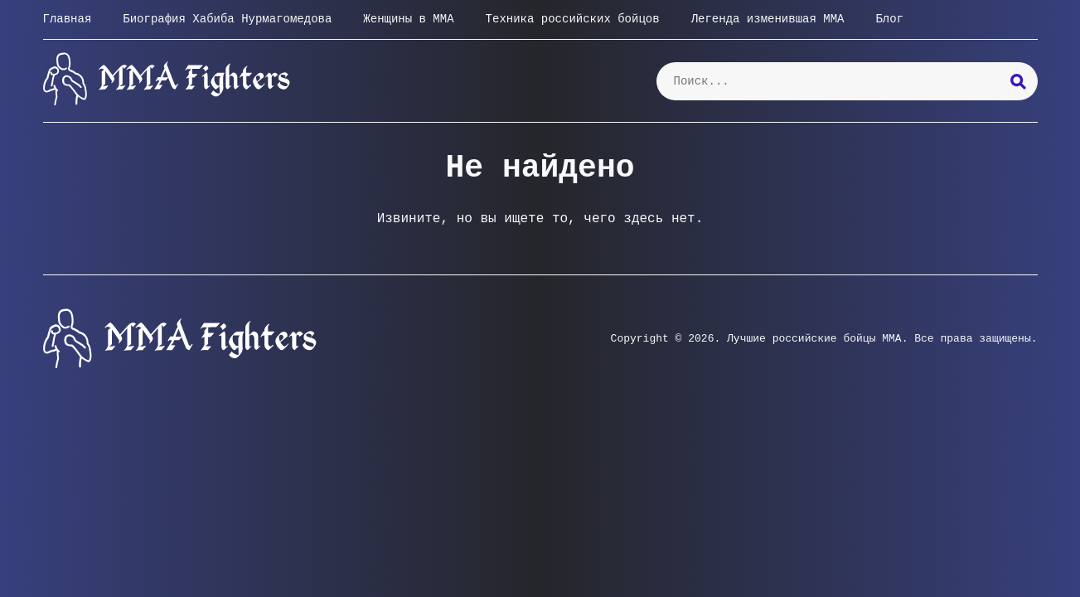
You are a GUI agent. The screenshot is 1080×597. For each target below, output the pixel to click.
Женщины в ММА (408, 19)
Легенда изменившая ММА (768, 19)
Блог (889, 19)
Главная (67, 19)
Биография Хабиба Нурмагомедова (227, 19)
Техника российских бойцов (573, 19)
